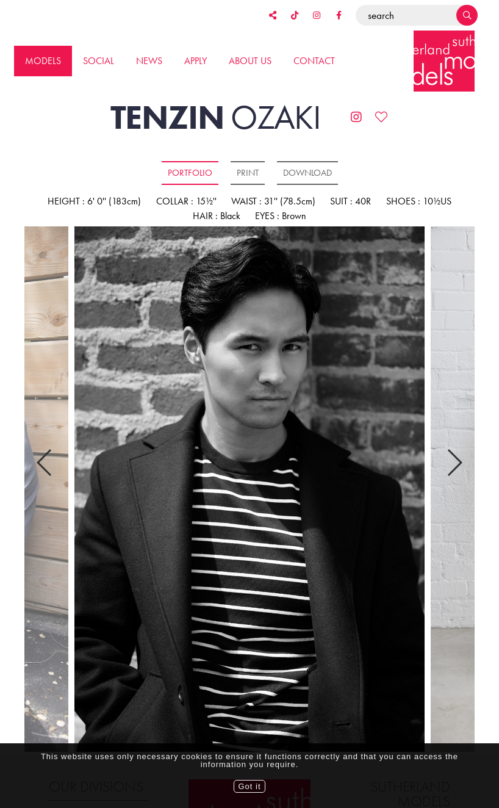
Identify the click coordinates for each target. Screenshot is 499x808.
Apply (195, 60)
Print (248, 173)
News (149, 60)
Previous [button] (45, 440)
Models (43, 60)
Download (307, 173)
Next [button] (454, 440)
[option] (249, 490)
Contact (314, 60)
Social (98, 60)
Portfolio (190, 173)
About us (250, 60)
